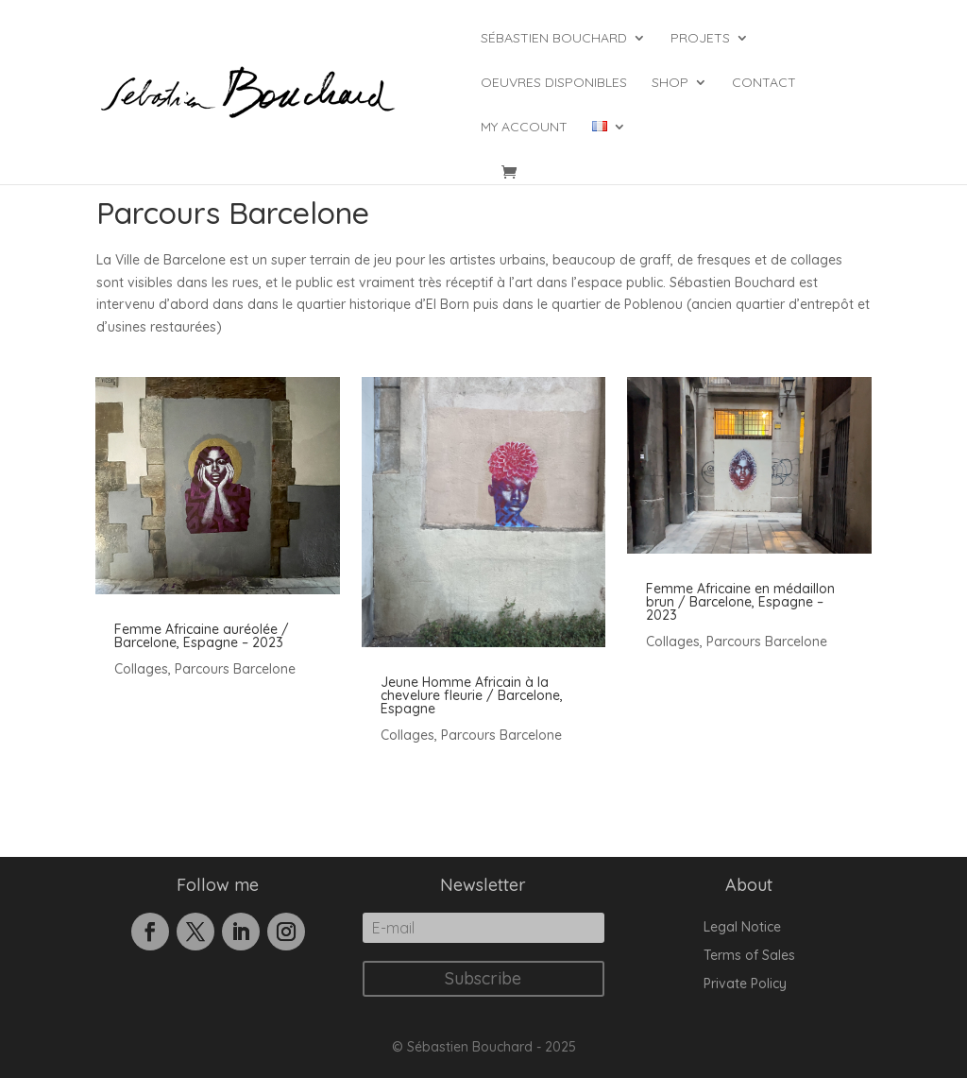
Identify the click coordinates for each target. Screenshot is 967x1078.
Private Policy (745, 984)
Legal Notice (742, 927)
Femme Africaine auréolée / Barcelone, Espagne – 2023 (201, 636)
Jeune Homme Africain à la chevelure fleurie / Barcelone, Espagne (472, 695)
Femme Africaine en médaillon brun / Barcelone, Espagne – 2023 (740, 602)
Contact (764, 83)
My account (524, 127)
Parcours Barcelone (235, 668)
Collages (141, 668)
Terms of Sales (749, 956)
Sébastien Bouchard (554, 38)
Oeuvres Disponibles (554, 83)
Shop (670, 83)
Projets (700, 38)
